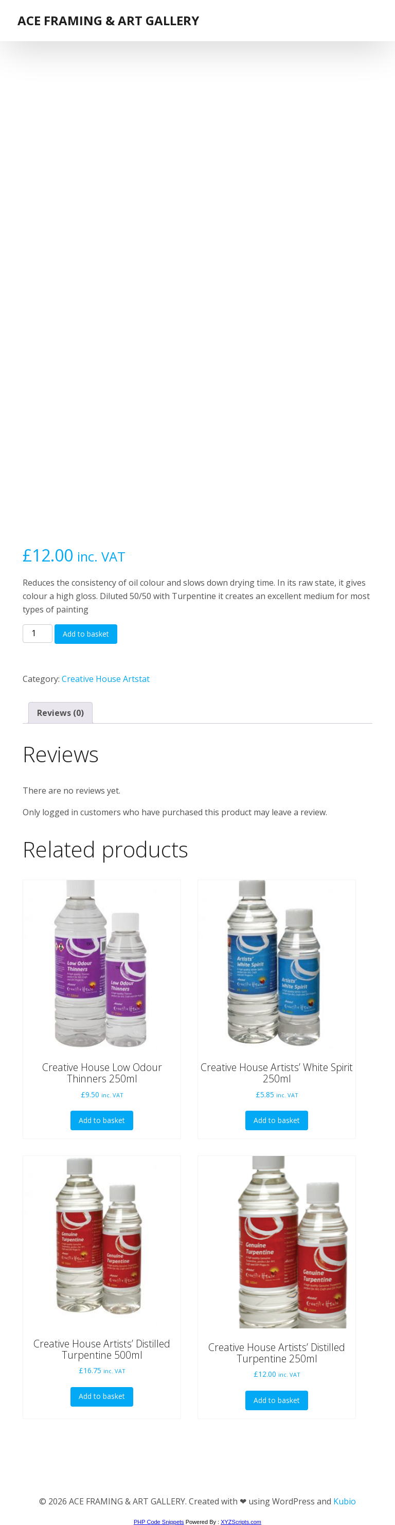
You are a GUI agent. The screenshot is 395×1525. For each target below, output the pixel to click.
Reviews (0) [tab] (60, 712)
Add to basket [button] (102, 1120)
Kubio (344, 1501)
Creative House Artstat (106, 679)
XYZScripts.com (241, 1522)
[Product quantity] (37, 633)
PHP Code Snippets (159, 1522)
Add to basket (86, 634)
